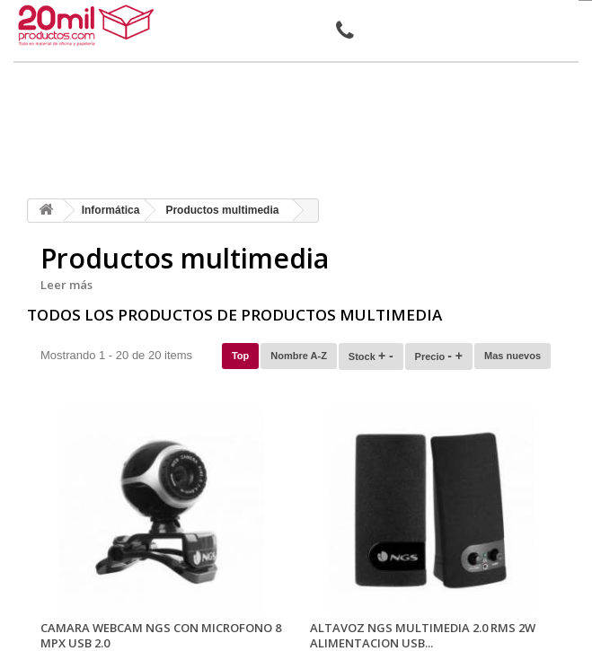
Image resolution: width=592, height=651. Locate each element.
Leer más (66, 285)
